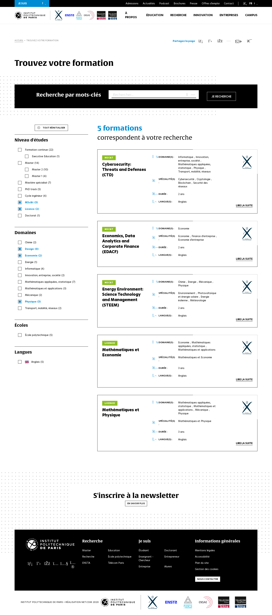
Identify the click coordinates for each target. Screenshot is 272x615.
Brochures (179, 3)
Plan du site (202, 563)
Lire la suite (244, 206)
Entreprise (144, 567)
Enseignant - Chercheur (146, 559)
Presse (193, 3)
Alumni (168, 567)
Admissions (132, 3)
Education (114, 551)
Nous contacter (207, 579)
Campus (251, 17)
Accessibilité (202, 557)
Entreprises (229, 17)
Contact (229, 3)
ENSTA (86, 563)
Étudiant (144, 551)
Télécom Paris (116, 563)
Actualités (149, 3)
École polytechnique (119, 557)
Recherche (178, 17)
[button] (32, 3)
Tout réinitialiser (54, 128)
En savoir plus (136, 504)
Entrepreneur (171, 557)
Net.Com (86, 603)
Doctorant (170, 551)
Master (86, 551)
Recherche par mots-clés (68, 95)
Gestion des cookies (206, 570)
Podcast (164, 3)
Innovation (203, 17)
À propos (131, 17)
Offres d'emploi (211, 3)
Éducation (154, 17)
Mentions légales (205, 551)
